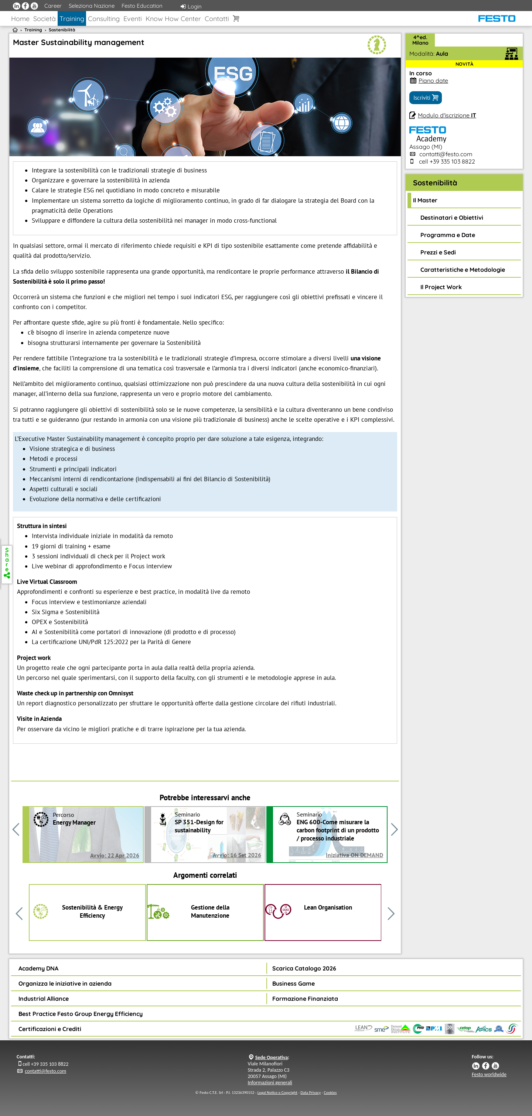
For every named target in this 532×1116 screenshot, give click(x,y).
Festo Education (142, 5)
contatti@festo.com (446, 154)
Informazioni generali (270, 1082)
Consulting (104, 18)
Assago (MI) (427, 143)
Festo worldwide (489, 1074)
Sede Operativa (271, 1057)
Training (71, 18)
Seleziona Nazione (92, 5)
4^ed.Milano (420, 40)
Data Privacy (310, 1092)
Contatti (217, 18)
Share (7, 562)
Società (44, 18)
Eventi (132, 18)
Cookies (330, 1092)
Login (191, 6)
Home (20, 18)
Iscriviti (425, 97)
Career (53, 5)
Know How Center (173, 18)
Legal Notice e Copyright (277, 1092)
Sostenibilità (62, 29)
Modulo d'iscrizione (447, 115)
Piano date (433, 80)
